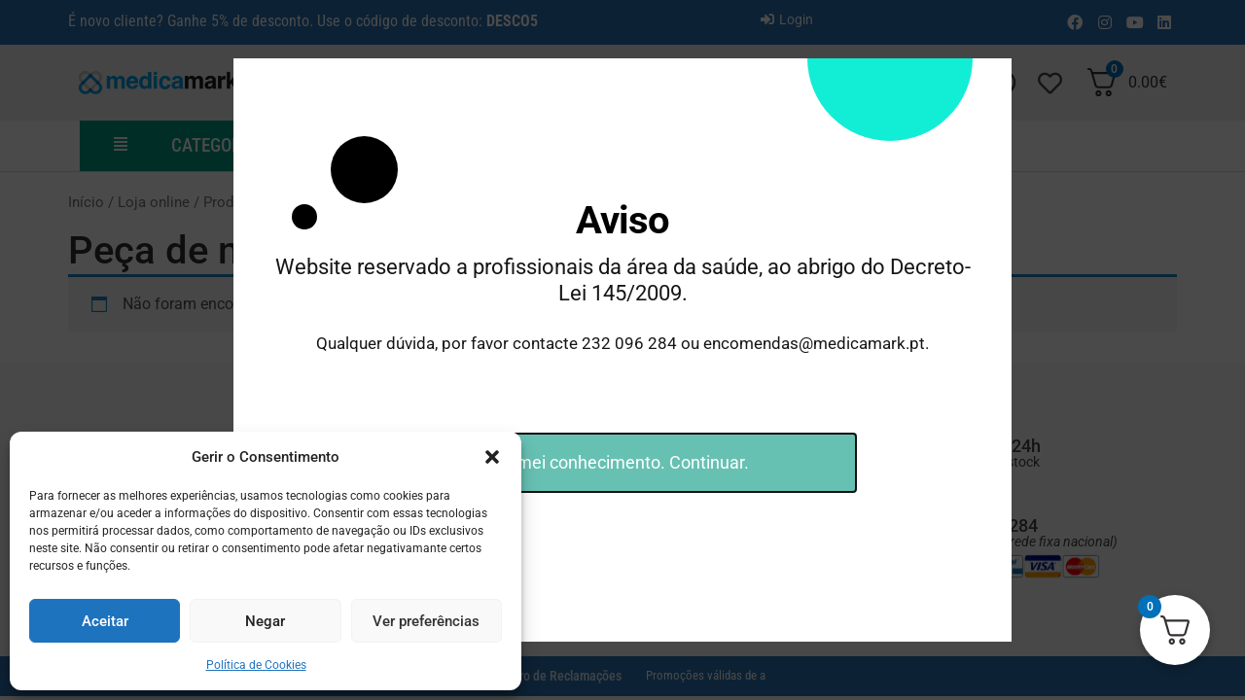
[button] (492, 457)
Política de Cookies (256, 665)
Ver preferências (426, 621)
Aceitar (105, 621)
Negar (265, 621)
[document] (622, 350)
